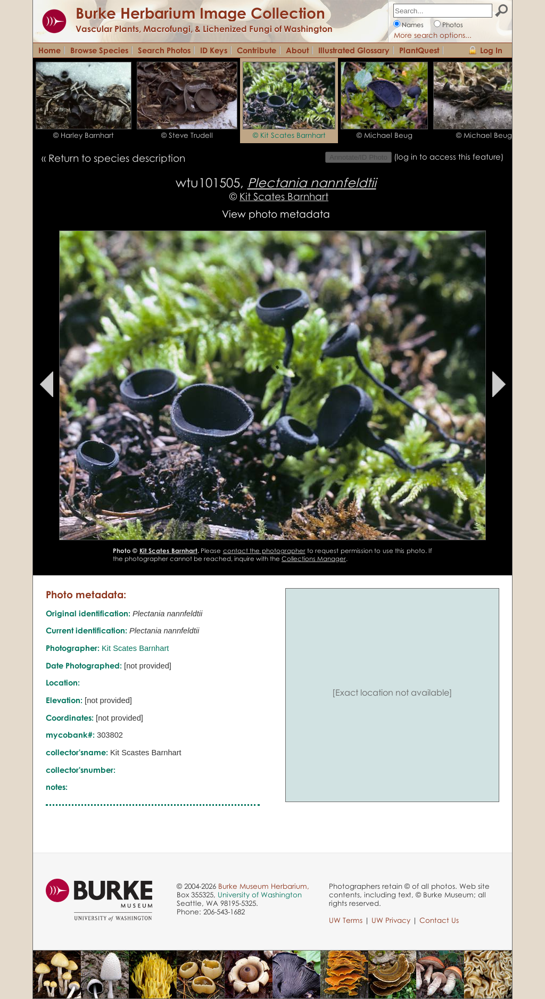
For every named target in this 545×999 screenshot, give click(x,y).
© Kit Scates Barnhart (289, 135)
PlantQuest (419, 50)
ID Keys (213, 50)
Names (413, 25)
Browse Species (99, 50)
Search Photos (164, 50)
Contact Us (439, 920)
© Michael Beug (384, 135)
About (297, 50)
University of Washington (260, 894)
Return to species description (116, 158)
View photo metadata (276, 214)
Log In (491, 50)
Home (49, 50)
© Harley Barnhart (83, 135)
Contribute (256, 50)
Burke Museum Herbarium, (263, 886)
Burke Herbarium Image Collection (200, 13)
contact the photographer (264, 551)
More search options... (433, 35)
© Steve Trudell (187, 135)
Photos (452, 25)
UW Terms (345, 920)
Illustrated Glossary (354, 50)
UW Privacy (390, 920)
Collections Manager (314, 559)
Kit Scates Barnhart (284, 196)
